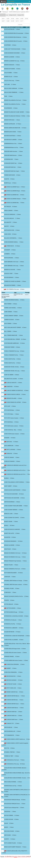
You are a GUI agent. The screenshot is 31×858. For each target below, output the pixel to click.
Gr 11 (22, 21)
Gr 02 (8, 18)
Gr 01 (3, 18)
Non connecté (11, 1)
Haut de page (2, 856)
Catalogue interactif (13, 15)
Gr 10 (17, 21)
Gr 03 (12, 18)
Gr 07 (3, 21)
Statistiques (5, 12)
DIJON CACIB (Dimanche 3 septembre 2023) (19, 12)
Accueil (3, 1)
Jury (7, 15)
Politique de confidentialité (22, 856)
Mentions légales (14, 856)
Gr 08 (8, 21)
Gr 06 (26, 18)
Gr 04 (17, 18)
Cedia (5, 856)
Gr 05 (22, 18)
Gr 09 (12, 21)
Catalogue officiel (21, 15)
